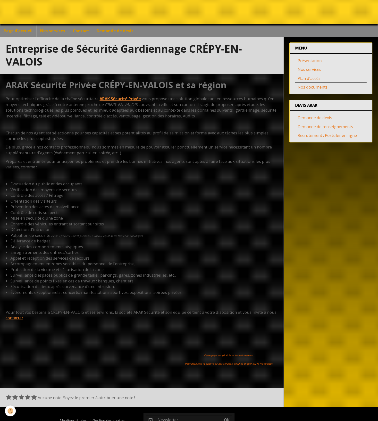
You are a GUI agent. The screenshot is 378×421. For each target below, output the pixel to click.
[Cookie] (10, 410)
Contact (81, 30)
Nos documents (313, 87)
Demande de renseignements (325, 127)
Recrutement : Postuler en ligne (327, 136)
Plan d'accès (309, 79)
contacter (14, 318)
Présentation (310, 61)
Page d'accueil (18, 30)
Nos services (52, 30)
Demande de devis (115, 30)
